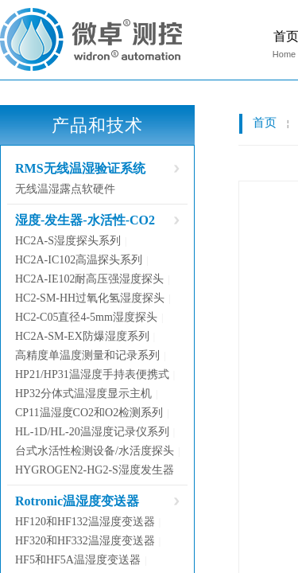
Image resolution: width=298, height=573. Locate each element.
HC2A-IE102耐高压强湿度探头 (89, 279)
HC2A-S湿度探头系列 (68, 241)
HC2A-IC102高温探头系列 (78, 260)
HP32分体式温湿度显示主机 (83, 394)
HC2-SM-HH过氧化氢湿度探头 (89, 298)
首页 (265, 122)
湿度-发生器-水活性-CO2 (85, 220)
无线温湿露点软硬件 (65, 189)
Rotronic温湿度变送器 (77, 501)
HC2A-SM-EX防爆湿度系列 (82, 336)
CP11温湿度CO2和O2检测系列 (89, 413)
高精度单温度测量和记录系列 (87, 355)
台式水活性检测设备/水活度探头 (94, 451)
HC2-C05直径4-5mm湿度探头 (86, 317)
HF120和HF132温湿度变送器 (85, 522)
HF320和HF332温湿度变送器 (85, 541)
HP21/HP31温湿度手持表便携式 (92, 374)
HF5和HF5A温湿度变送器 (78, 560)
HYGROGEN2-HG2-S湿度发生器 (94, 470)
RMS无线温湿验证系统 (80, 168)
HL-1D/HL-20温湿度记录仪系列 (92, 432)
